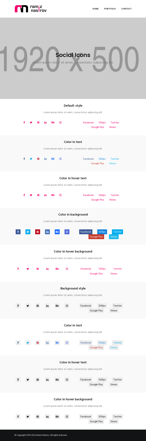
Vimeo (112, 127)
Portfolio (110, 8)
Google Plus (97, 127)
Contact (126, 8)
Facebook (88, 122)
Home (96, 8)
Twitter (115, 122)
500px (102, 122)
